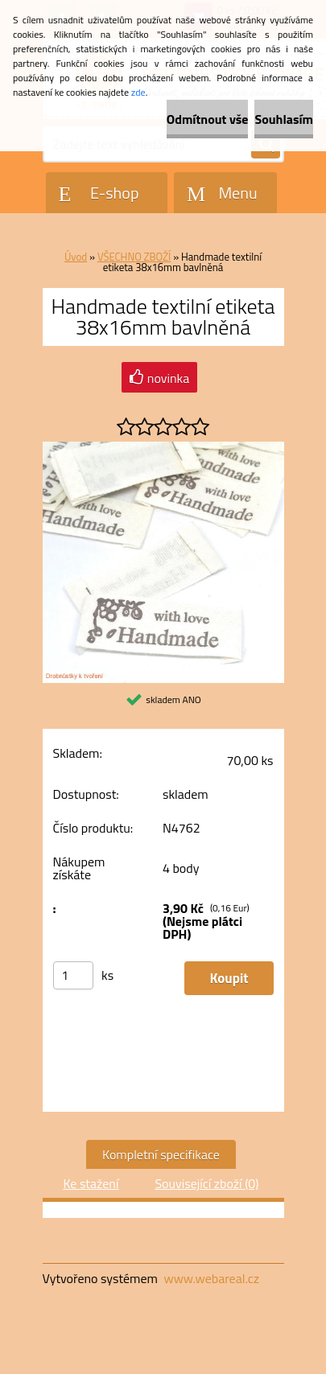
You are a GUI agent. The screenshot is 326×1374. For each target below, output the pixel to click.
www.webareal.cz (211, 1278)
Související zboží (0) (206, 1183)
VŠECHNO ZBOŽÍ (134, 257)
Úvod (75, 257)
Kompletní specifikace (161, 1154)
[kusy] (73, 975)
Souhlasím (283, 119)
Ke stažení (90, 1183)
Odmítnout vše (208, 119)
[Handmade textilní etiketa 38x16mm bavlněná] (163, 448)
